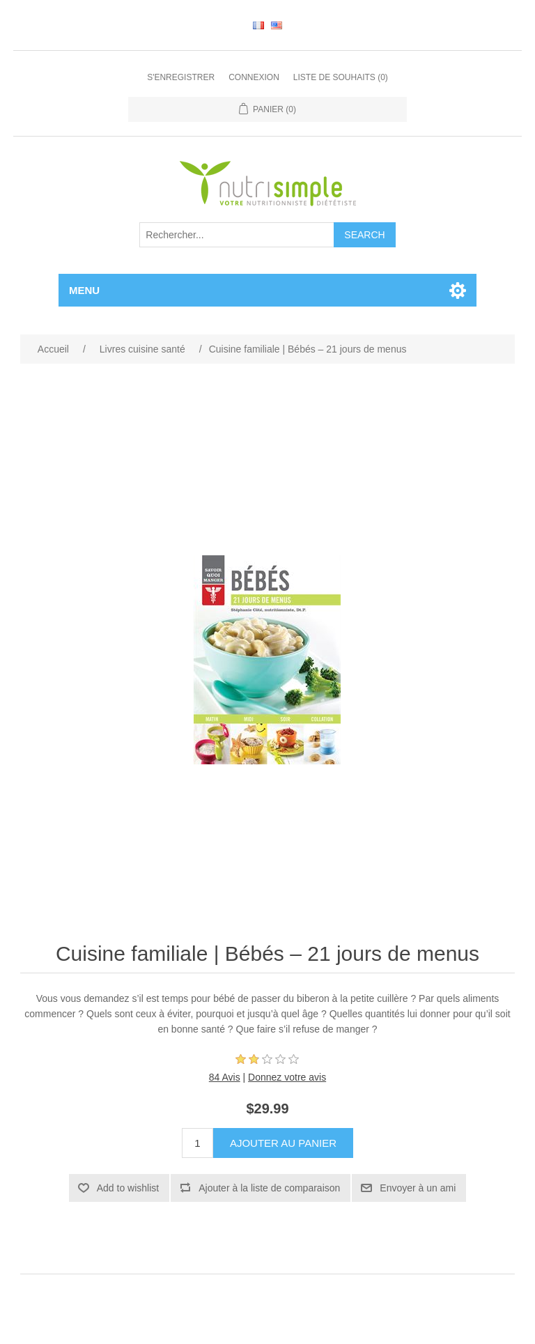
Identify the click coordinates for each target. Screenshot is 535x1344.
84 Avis (224, 1077)
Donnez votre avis (287, 1077)
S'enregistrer (181, 77)
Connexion (253, 77)
